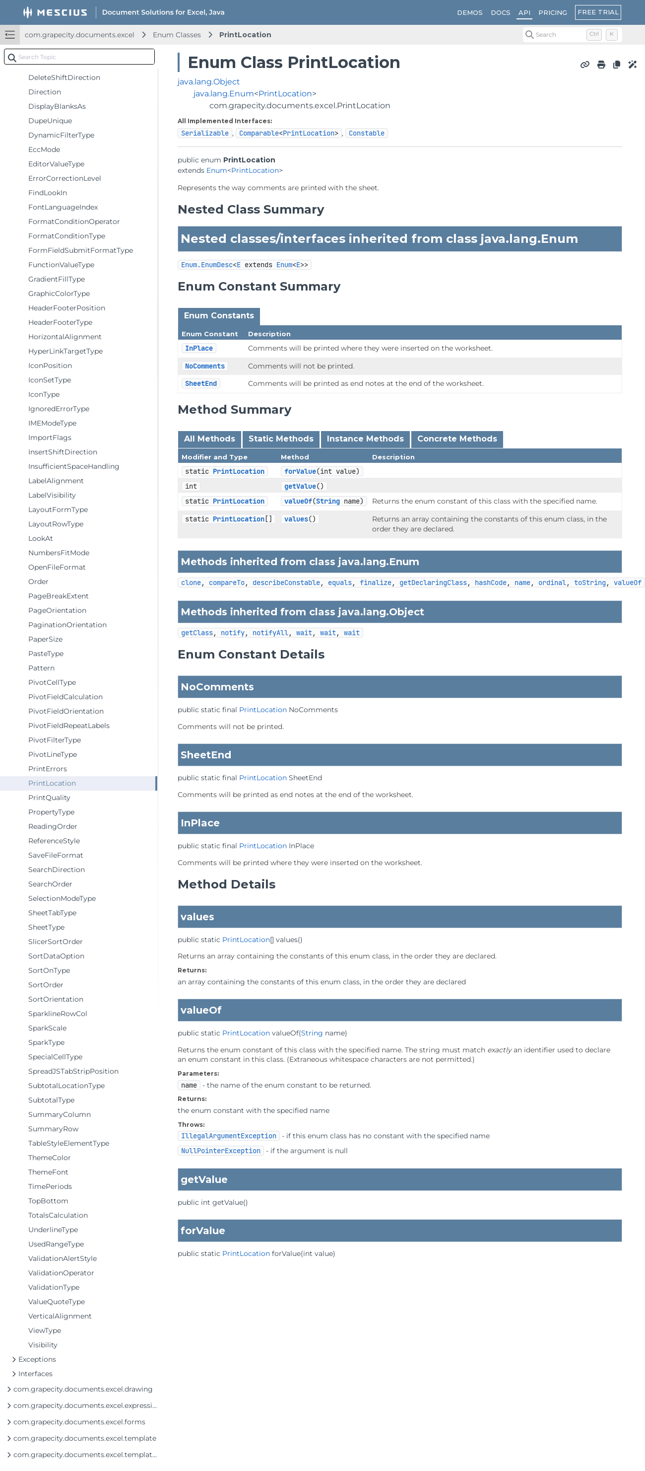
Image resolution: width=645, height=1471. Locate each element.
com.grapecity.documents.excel (79, 34)
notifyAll (270, 632)
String (328, 501)
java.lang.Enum (224, 93)
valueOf (298, 501)
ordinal (552, 582)
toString (590, 582)
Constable (367, 133)
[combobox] (79, 57)
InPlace (199, 348)
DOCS (501, 12)
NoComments (205, 366)
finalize (375, 582)
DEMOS (470, 12)
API (524, 12)
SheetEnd (201, 383)
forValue (300, 471)
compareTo (227, 582)
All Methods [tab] (209, 438)
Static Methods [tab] (281, 438)
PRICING (552, 12)
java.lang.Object (209, 81)
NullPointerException (220, 1150)
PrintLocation (245, 34)
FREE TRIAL (598, 12)
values (296, 519)
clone (191, 582)
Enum (216, 170)
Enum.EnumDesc (207, 264)
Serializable (205, 133)
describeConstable (286, 582)
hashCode (491, 582)
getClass (197, 632)
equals (340, 582)
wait (304, 632)
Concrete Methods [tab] (457, 438)
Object (406, 612)
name (522, 582)
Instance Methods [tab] (365, 438)
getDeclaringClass (433, 582)
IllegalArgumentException (228, 1135)
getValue (300, 486)
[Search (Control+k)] (572, 34)
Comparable (259, 133)
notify (233, 632)
